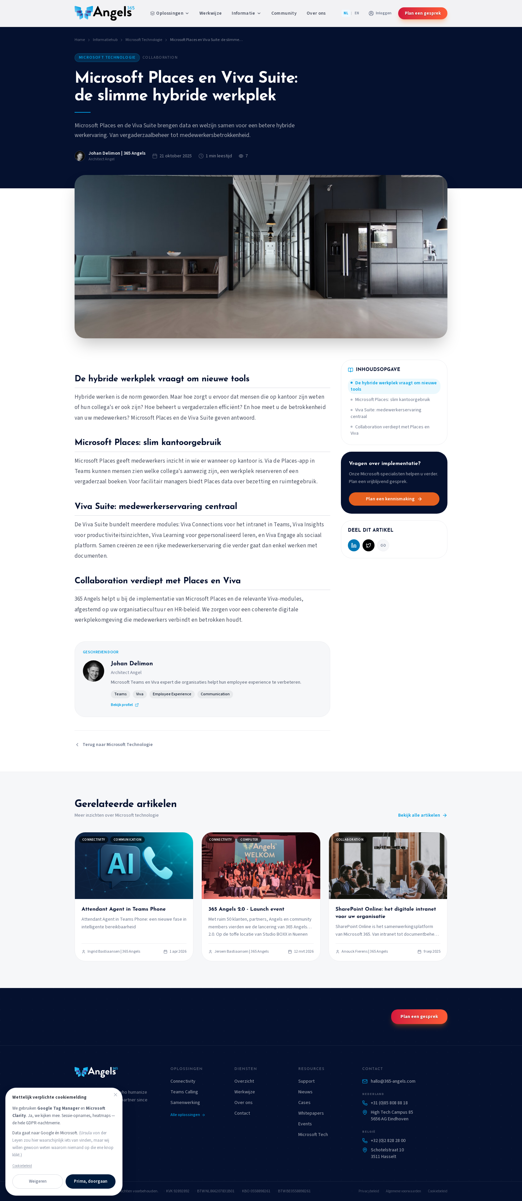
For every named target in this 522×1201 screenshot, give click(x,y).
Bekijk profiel (125, 705)
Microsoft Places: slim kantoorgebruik (390, 399)
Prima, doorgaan (90, 1181)
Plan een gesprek (423, 13)
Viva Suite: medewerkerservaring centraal (386, 413)
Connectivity (182, 1081)
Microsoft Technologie (144, 40)
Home (80, 40)
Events (305, 1124)
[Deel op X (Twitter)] (369, 545)
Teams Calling (184, 1092)
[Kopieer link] (383, 545)
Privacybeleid (369, 1191)
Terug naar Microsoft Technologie (114, 744)
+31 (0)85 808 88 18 (389, 1103)
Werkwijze (210, 13)
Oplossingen (169, 13)
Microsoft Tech (313, 1134)
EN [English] (357, 13)
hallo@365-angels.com (393, 1081)
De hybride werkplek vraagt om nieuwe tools (394, 386)
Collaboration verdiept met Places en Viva (390, 430)
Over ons (316, 13)
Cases (304, 1102)
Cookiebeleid (437, 1191)
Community (284, 13)
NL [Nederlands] (346, 13)
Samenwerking (185, 1102)
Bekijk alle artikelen (422, 815)
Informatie (246, 13)
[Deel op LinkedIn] (354, 545)
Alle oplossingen (187, 1115)
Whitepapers (311, 1113)
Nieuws (305, 1092)
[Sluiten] (115, 1094)
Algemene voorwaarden (403, 1191)
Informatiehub (105, 40)
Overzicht (244, 1081)
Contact (242, 1113)
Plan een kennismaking (394, 499)
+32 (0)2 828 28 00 (388, 1140)
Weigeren (38, 1181)
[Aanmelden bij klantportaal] (380, 13)
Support (306, 1081)
